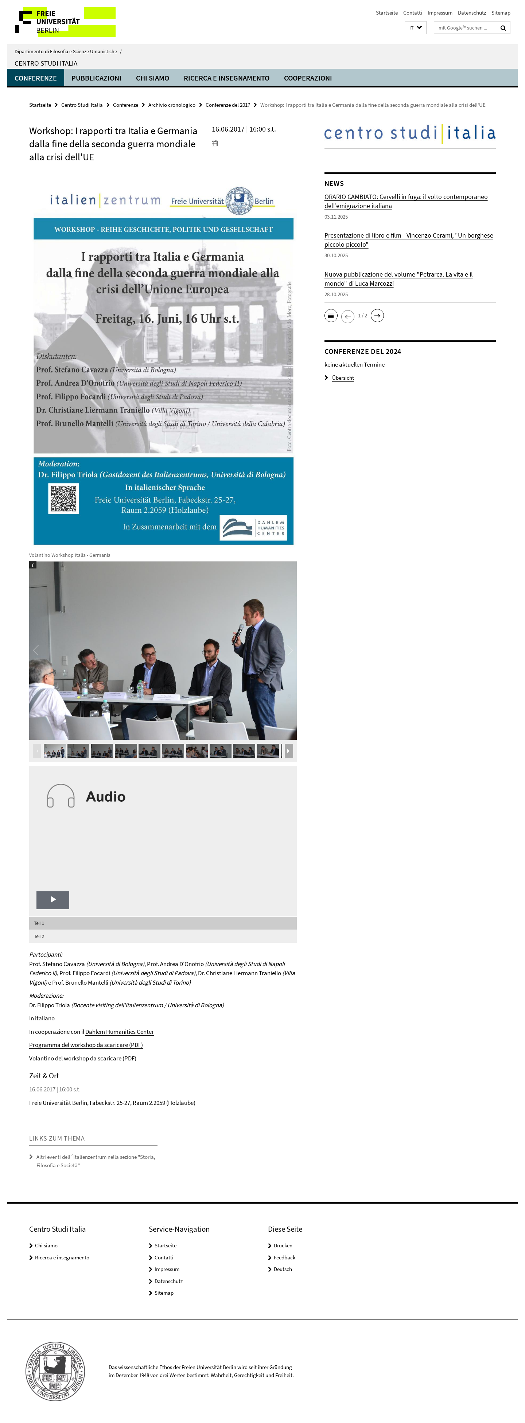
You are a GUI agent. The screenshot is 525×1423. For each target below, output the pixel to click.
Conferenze (36, 77)
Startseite (387, 12)
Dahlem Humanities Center (119, 1032)
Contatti (412, 12)
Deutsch (283, 1269)
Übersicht (339, 377)
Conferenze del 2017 (228, 104)
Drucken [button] (283, 1245)
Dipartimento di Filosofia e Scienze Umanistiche (68, 51)
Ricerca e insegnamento (226, 77)
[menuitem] (163, 923)
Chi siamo (152, 77)
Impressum (440, 12)
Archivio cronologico (171, 104)
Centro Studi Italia (46, 63)
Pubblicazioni (96, 77)
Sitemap (500, 12)
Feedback (284, 1257)
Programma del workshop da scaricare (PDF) (86, 1045)
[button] (416, 28)
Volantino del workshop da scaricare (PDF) (82, 1058)
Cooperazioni (308, 77)
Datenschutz (472, 12)
